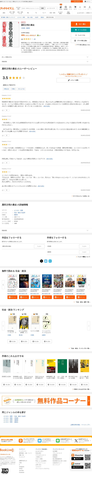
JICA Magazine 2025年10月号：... (47, 291)
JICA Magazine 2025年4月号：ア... (81, 291)
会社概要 (55, 451)
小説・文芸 (52, 12)
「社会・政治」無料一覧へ (82, 302)
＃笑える (6, 89)
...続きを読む (46, 106)
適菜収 (28, 28)
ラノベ (44, 12)
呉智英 (23, 28)
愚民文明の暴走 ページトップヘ (80, 424)
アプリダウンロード (41, 455)
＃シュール (21, 89)
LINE (20, 462)
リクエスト (38, 466)
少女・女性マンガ (20, 12)
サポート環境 (39, 459)
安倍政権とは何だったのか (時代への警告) (18, 378)
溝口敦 (20, 335)
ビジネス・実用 (18, 210)
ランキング (22, 457)
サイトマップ (56, 464)
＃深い (13, 89)
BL (28, 12)
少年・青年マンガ (12, 12)
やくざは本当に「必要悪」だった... (23, 332)
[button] (12, 297)
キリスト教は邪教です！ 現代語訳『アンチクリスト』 (84, 379)
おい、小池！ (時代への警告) (62, 377)
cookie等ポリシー (57, 463)
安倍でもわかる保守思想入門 (39, 377)
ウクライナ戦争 (34, 331)
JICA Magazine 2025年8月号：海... (58, 291)
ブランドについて (57, 453)
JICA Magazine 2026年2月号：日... (24, 291)
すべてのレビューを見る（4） (81, 196)
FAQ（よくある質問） (41, 461)
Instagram (21, 466)
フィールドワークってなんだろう (46, 332)
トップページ (22, 451)
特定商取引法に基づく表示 (60, 461)
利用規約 (55, 457)
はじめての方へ (81, 12)
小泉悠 (9, 335)
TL (36, 12)
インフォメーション (41, 463)
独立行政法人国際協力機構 (14, 293)
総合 (4, 12)
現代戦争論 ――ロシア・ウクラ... (11, 332)
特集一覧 (21, 455)
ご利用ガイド (89, 12)
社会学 (23, 212)
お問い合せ (38, 464)
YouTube (21, 470)
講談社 (16, 214)
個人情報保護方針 (57, 459)
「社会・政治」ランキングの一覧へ (80, 348)
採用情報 (55, 455)
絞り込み (18, 8)
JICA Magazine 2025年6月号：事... (70, 291)
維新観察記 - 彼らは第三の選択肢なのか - (50, 378)
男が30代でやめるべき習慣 (73, 377)
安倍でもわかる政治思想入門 (28, 377)
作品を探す (38, 453)
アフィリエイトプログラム (42, 468)
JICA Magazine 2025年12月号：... (35, 291)
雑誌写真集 (68, 12)
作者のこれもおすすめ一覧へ (82, 389)
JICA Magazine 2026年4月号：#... (12, 291)
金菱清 (43, 335)
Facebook (21, 472)
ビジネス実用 (60, 12)
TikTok (20, 468)
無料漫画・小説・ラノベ (25, 453)
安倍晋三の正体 (6, 376)
